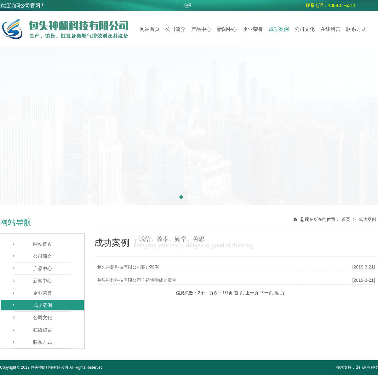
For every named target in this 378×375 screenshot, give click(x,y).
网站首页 (150, 29)
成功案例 (279, 29)
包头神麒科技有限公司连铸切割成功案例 (136, 280)
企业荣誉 (253, 29)
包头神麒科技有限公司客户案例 (128, 266)
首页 (345, 219)
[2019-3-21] (363, 266)
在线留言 (330, 29)
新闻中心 (227, 29)
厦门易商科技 (366, 367)
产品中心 (201, 29)
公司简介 (175, 29)
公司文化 (305, 29)
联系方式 (356, 29)
